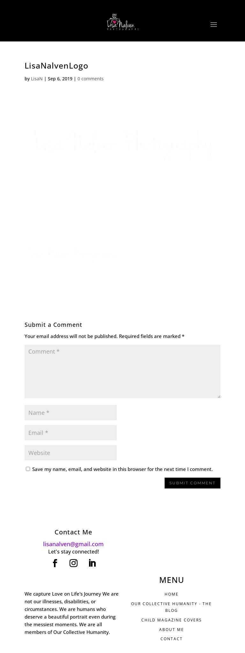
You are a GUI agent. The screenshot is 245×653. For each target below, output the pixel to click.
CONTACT (171, 639)
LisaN (37, 79)
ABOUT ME (171, 629)
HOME (172, 594)
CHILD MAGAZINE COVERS (171, 620)
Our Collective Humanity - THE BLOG (171, 607)
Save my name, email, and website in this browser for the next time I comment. (122, 469)
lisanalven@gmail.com (73, 544)
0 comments (91, 79)
